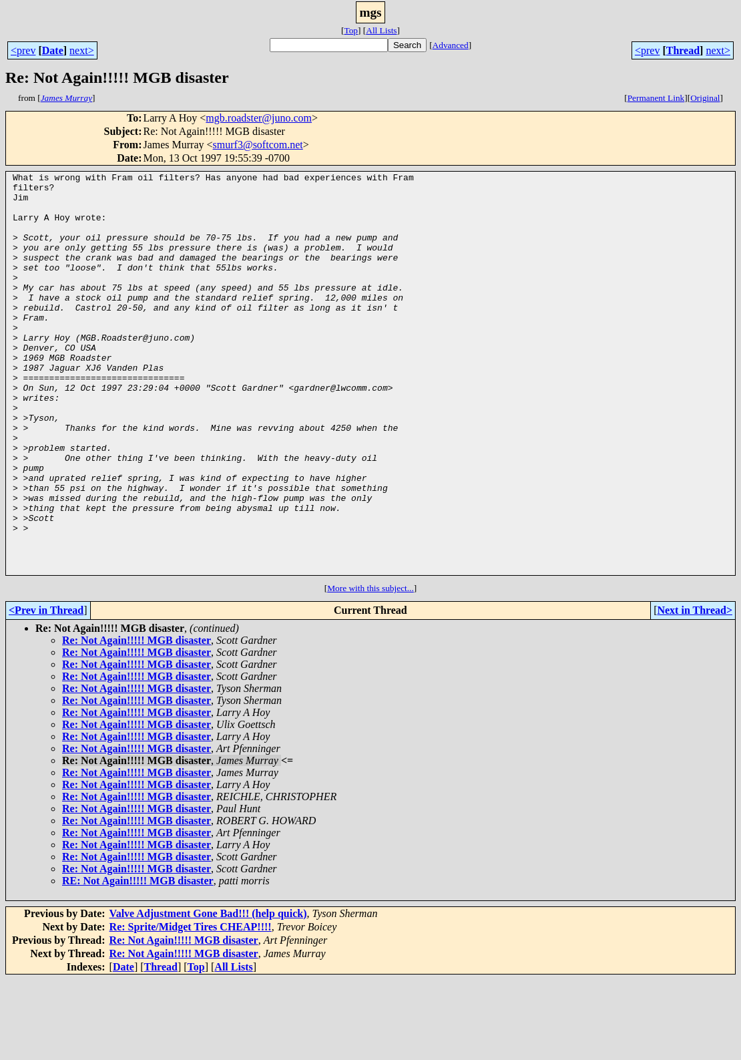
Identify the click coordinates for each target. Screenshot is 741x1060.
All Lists (381, 30)
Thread (683, 50)
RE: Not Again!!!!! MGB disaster (138, 960)
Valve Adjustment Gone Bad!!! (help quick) (208, 993)
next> (81, 50)
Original (705, 98)
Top (351, 30)
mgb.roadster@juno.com (259, 118)
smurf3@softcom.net (258, 144)
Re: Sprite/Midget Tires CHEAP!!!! (190, 1007)
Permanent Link (656, 98)
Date (52, 50)
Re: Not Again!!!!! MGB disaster (136, 720)
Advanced (451, 45)
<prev (23, 50)
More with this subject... (370, 668)
